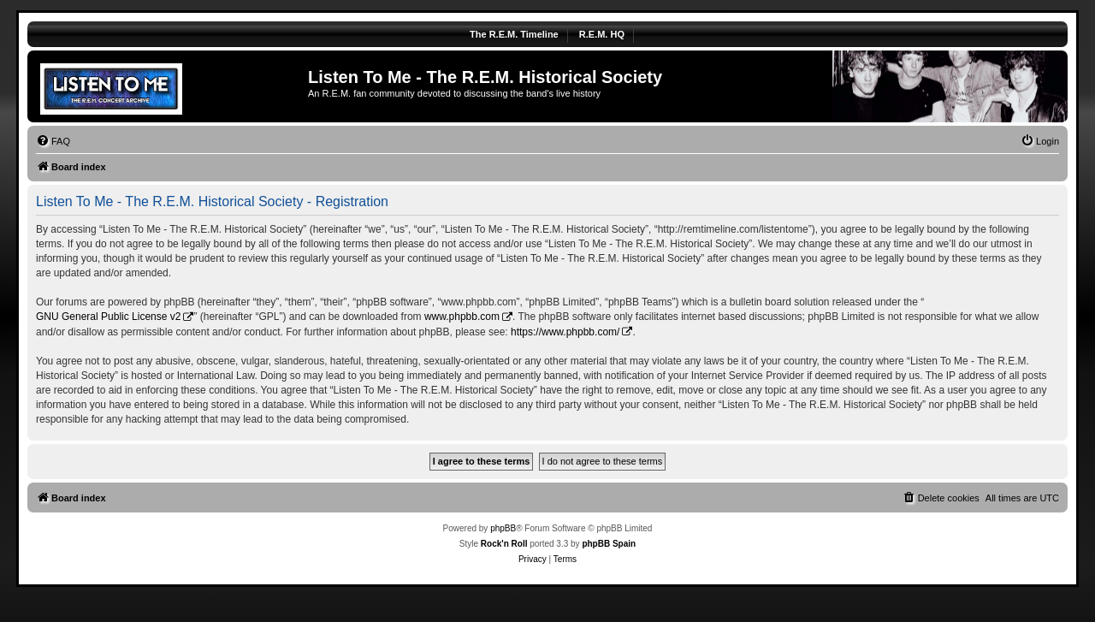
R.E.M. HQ (601, 34)
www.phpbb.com (462, 317)
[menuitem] (53, 141)
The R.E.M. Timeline (514, 34)
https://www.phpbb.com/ (565, 332)
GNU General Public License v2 (108, 317)
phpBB (503, 528)
